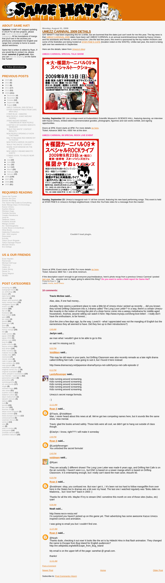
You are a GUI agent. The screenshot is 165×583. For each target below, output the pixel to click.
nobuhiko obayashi (10, 367)
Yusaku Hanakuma (10, 215)
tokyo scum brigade (10, 411)
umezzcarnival (8, 418)
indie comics (7, 334)
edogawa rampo (9, 304)
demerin (5, 298)
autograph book (8, 290)
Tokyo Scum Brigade (10, 240)
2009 (7, 93)
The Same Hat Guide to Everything (16, 203)
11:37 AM (53, 529)
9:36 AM (53, 505)
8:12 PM (53, 370)
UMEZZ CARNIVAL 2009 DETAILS (66, 31)
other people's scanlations (13, 374)
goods (4, 321)
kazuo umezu (59, 283)
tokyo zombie (7, 413)
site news (6, 390)
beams (5, 294)
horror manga (7, 329)
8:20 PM (53, 478)
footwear (5, 313)
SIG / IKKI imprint (9, 234)
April (9, 167)
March (10, 169)
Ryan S (53, 408)
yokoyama (6, 430)
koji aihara (6, 348)
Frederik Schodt (8, 221)
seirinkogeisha (8, 382)
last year (46, 279)
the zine (5, 407)
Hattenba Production (10, 232)
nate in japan (7, 361)
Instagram (6, 36)
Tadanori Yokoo (8, 219)
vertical (5, 422)
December (11, 95)
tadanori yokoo (8, 395)
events (50, 283)
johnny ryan (7, 340)
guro (4, 325)
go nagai (5, 319)
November (11, 98)
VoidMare (55, 352)
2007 (7, 179)
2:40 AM (53, 329)
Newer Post (47, 570)
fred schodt (6, 315)
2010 (7, 90)
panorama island (9, 378)
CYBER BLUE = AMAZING (16, 114)
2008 (7, 177)
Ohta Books (7, 230)
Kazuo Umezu (8, 207)
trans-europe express (11, 416)
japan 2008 (6, 336)
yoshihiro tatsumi (9, 434)
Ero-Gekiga (7, 247)
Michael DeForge (9, 263)
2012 (7, 85)
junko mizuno (7, 344)
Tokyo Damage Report (11, 242)
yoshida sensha (8, 432)
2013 (7, 83)
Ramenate (6, 261)
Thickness (6, 265)
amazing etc (7, 287)
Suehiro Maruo (8, 209)
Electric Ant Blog (9, 200)
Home (103, 570)
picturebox (6, 380)
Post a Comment (49, 566)
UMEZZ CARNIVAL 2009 (58, 37)
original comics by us (11, 369)
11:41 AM (53, 561)
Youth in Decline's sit (15, 34)
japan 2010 (6, 338)
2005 (7, 184)
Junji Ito (5, 217)
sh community (8, 384)
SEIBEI (5, 275)
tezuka (5, 405)
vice (3, 424)
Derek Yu (6, 271)
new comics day (8, 363)
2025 (7, 80)
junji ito (5, 342)
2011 (7, 88)
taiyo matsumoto (9, 397)
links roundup (7, 350)
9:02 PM (53, 348)
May (9, 165)
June (9, 162)
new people (7, 365)
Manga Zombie (8, 224)
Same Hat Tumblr (9, 196)
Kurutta (5, 238)
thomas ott (6, 409)
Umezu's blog (78, 49)
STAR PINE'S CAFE (91, 42)
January (10, 174)
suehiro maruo (8, 392)
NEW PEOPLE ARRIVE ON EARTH (20, 142)
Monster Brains (8, 245)
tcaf (3, 403)
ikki (3, 332)
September (11, 103)
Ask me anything (17, 57)
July (9, 160)
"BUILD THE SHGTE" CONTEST (18, 145)
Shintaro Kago (8, 211)
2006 (7, 182)
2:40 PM (53, 437)
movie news (7, 359)
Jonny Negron (8, 273)
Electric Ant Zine (9, 198)
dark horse (6, 296)
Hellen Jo (6, 267)
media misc (7, 355)
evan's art (6, 306)
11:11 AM (53, 405)
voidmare (55, 457)
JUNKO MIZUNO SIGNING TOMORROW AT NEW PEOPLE (20, 122)
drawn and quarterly (10, 300)
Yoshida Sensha (9, 213)
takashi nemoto (8, 399)
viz (3, 426)
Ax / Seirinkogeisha (10, 226)
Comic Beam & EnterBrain (13, 228)
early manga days (9, 302)
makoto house (8, 353)
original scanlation (9, 371)
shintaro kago (7, 388)
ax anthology (7, 292)
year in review (8, 428)
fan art (4, 311)
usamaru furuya (8, 420)
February (11, 172)
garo (4, 317)
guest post (6, 323)
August (10, 105)
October (10, 100)
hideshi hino (7, 327)
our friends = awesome (11, 376)
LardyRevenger (58, 374)
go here (94, 128)
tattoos (5, 401)
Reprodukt (6, 236)
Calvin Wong (7, 269)
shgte (4, 386)
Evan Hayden (7, 259)
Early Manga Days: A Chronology (16, 205)
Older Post (158, 570)
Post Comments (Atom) (66, 576)
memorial (6, 357)
